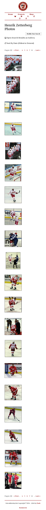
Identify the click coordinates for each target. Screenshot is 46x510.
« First (16, 50)
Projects (21, 14)
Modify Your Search (33, 34)
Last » (38, 50)
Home (10, 14)
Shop (32, 14)
